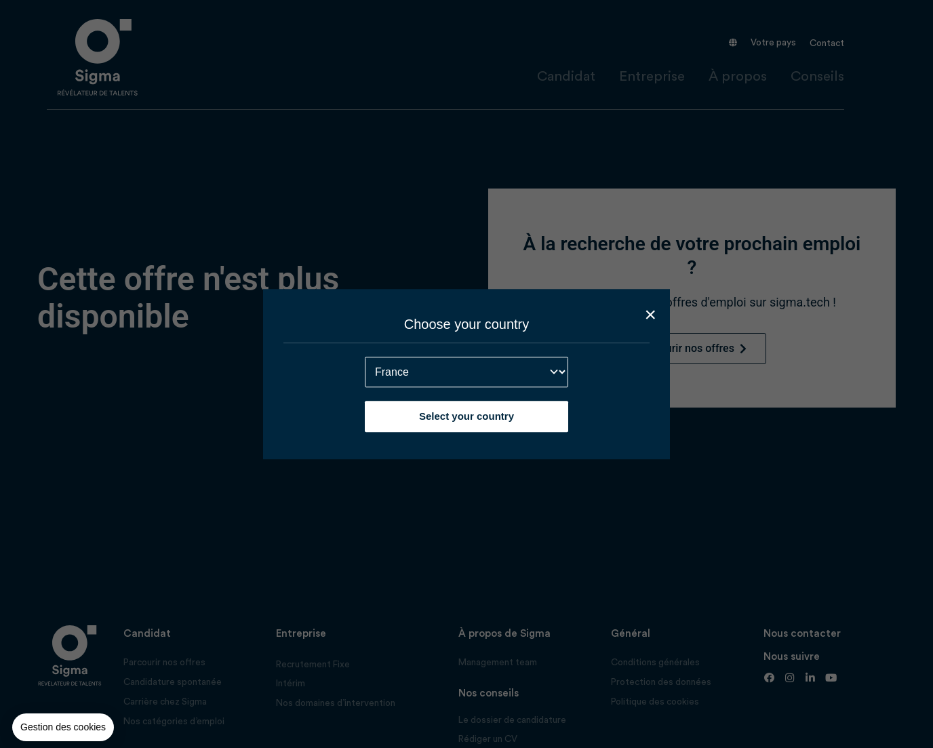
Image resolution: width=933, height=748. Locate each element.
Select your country (466, 416)
